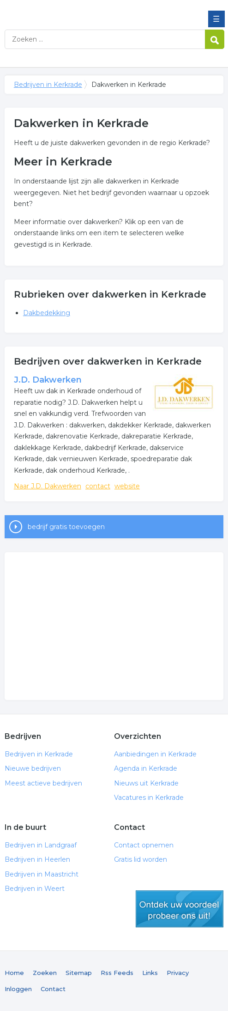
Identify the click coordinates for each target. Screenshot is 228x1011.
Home (14, 972)
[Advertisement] (114, 626)
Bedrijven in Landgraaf (41, 845)
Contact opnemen (144, 845)
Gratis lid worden (140, 859)
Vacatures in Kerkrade (149, 797)
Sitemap (79, 972)
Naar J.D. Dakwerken (47, 486)
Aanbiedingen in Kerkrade (155, 754)
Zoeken (45, 972)
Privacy (178, 972)
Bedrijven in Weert (35, 888)
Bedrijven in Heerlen (37, 859)
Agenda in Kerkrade (145, 768)
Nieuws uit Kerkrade (146, 783)
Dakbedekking (46, 313)
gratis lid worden (179, 908)
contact (97, 486)
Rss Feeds (117, 972)
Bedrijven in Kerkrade (71, 10)
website (127, 486)
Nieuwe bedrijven (33, 768)
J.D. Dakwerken (48, 380)
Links (150, 972)
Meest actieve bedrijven (43, 783)
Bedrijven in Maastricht (41, 874)
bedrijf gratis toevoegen (66, 527)
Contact (53, 989)
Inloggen (18, 989)
